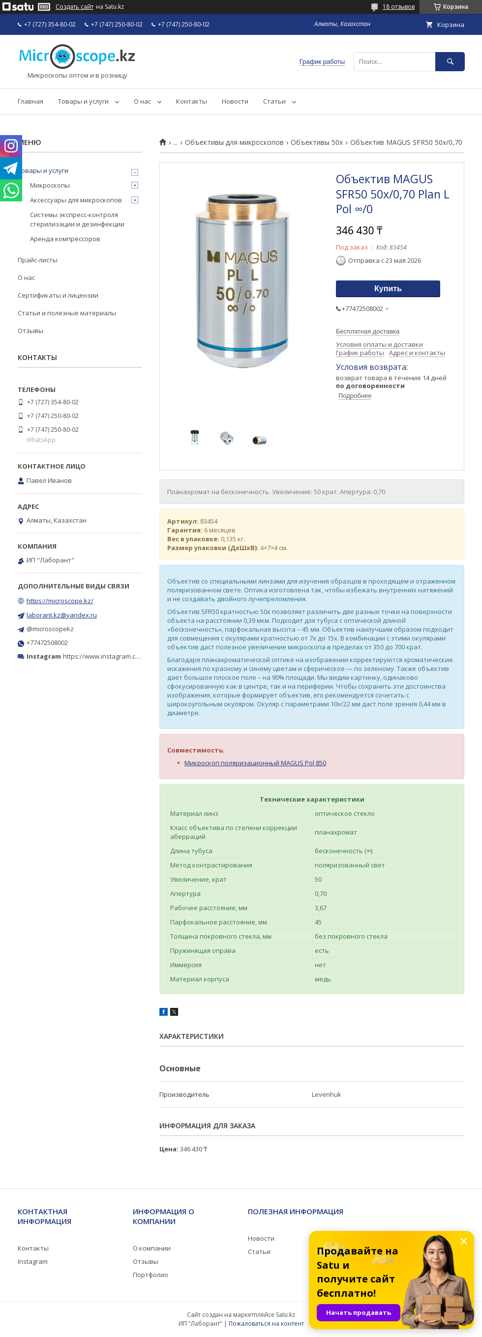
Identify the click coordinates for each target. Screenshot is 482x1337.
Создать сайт (74, 6)
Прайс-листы (38, 259)
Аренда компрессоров (65, 238)
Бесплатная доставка (367, 331)
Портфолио (150, 1274)
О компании (152, 1248)
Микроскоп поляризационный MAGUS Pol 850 (255, 762)
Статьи (274, 101)
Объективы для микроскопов (234, 142)
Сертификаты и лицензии (58, 295)
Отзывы (30, 330)
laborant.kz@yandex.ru (62, 615)
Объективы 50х (317, 142)
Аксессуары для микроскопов (76, 199)
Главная (30, 101)
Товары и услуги (83, 101)
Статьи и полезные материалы (67, 312)
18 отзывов (399, 6)
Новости (235, 101)
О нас (142, 101)
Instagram (33, 1261)
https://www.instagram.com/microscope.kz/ (127, 656)
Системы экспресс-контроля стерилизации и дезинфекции (77, 219)
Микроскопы (50, 185)
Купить (388, 288)
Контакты (191, 101)
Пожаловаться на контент (266, 1323)
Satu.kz (285, 1314)
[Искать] (450, 61)
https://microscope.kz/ (60, 601)
